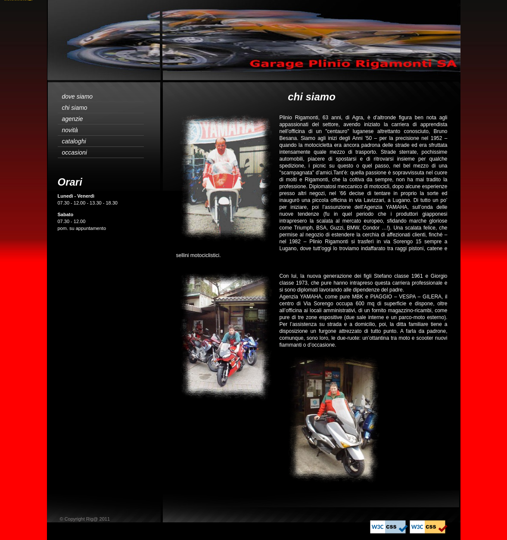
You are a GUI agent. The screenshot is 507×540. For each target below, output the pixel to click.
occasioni (74, 152)
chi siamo (74, 107)
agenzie (72, 118)
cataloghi (74, 141)
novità (70, 130)
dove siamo (77, 96)
